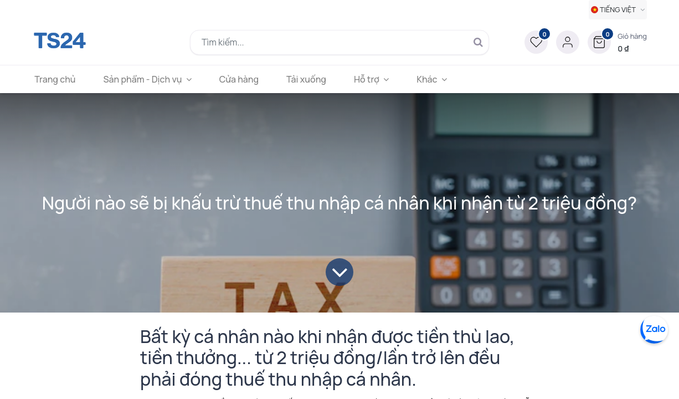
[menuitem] (61, 79)
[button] (617, 42)
